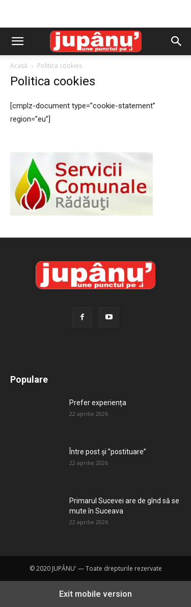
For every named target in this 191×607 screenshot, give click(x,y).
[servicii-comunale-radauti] (81, 213)
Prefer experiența (97, 403)
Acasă (19, 65)
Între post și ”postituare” (107, 452)
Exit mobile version (95, 594)
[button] (17, 41)
